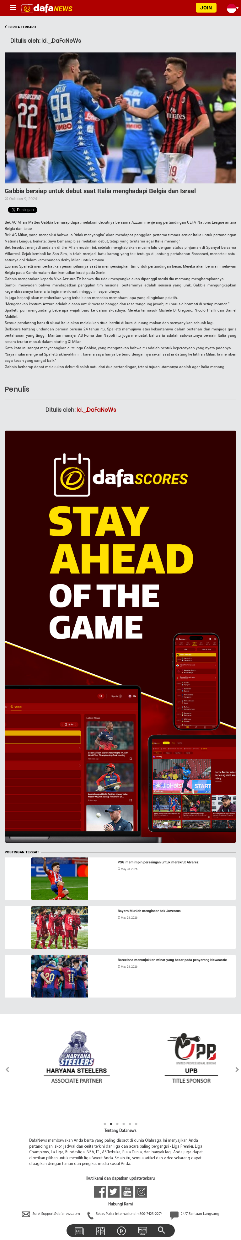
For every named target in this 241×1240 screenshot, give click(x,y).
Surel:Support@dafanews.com (51, 1214)
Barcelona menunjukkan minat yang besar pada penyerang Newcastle (172, 960)
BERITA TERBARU (20, 27)
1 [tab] (105, 1124)
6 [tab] (136, 1124)
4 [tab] (123, 1124)
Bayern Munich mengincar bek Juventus (149, 911)
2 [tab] (111, 1124)
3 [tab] (117, 1124)
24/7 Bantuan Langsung (194, 1214)
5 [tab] (130, 1124)
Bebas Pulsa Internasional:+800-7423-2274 (125, 1214)
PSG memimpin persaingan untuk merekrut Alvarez (158, 862)
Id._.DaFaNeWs (96, 410)
